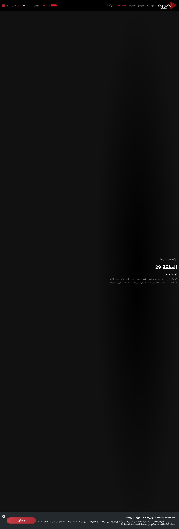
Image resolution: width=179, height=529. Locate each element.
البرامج (141, 5)
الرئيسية (150, 5)
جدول (14, 5)
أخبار (133, 5)
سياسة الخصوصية (139, 524)
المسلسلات (121, 5)
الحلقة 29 (166, 267)
